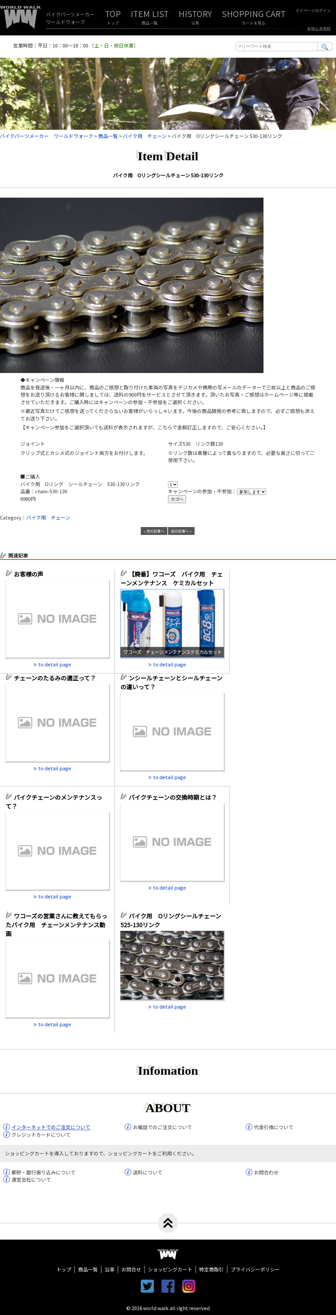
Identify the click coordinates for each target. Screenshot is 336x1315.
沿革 (195, 23)
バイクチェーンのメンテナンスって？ (54, 801)
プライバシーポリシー (255, 1269)
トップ (113, 23)
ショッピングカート (170, 1269)
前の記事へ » (181, 531)
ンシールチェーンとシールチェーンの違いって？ (171, 682)
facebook (168, 1286)
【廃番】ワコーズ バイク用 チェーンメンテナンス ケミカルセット (171, 578)
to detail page (54, 664)
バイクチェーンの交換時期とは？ (173, 797)
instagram (188, 1286)
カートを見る (253, 23)
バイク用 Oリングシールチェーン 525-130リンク (170, 920)
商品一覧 (150, 23)
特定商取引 (211, 1269)
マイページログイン (313, 10)
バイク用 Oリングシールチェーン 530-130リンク (168, 175)
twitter (147, 1286)
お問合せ (131, 1269)
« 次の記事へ (154, 531)
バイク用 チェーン (48, 517)
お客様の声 (28, 574)
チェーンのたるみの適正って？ (55, 678)
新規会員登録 (319, 28)
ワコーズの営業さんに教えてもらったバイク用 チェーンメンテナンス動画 (56, 925)
